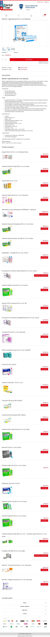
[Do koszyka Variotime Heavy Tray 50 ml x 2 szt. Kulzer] (44, 506)
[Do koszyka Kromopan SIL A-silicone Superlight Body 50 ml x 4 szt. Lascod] (44, 322)
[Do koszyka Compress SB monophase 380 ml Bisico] (44, 419)
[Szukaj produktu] (18, 15)
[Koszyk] (43, 15)
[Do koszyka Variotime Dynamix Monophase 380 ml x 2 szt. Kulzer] (44, 229)
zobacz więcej (43, 214)
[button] (6, 15)
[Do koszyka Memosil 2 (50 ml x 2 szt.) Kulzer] (44, 452)
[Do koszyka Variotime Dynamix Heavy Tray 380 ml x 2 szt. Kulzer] (44, 243)
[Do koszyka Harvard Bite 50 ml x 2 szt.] (44, 185)
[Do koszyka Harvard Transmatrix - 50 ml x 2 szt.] (44, 387)
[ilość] (3, 59)
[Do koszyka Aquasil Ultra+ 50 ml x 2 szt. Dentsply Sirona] (44, 156)
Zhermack (9, 67)
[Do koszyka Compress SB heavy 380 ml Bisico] (44, 405)
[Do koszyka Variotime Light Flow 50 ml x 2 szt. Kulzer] (44, 520)
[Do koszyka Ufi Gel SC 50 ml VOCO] (44, 369)
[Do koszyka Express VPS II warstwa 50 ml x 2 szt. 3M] (44, 308)
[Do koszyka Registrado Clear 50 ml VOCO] (44, 488)
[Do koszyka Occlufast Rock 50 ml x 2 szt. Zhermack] (44, 337)
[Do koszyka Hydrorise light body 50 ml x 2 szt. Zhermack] (44, 200)
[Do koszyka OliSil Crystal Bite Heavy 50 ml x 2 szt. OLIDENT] (44, 355)
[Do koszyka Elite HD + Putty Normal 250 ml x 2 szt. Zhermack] (44, 570)
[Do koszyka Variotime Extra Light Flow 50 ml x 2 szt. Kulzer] (44, 434)
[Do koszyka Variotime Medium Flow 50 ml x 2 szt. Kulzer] (44, 290)
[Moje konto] (31, 15)
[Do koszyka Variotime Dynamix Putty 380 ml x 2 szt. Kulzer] (44, 171)
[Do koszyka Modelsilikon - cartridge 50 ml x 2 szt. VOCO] (44, 257)
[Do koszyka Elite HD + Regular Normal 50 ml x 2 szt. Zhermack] (44, 584)
